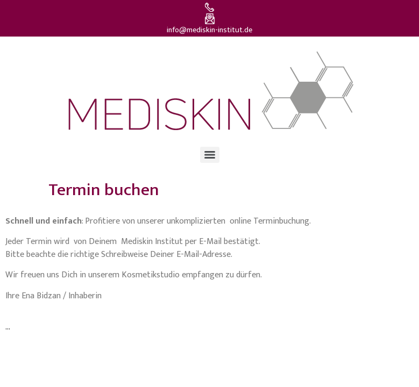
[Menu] (209, 155)
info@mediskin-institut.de (209, 30)
